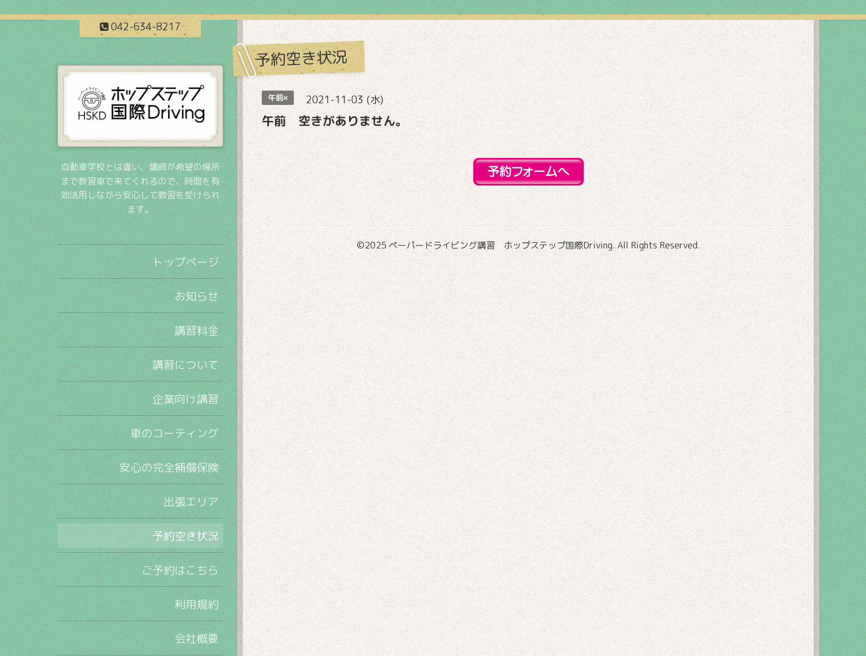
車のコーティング (174, 433)
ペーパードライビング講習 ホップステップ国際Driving (500, 245)
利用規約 (197, 604)
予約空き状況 (185, 535)
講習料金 (197, 330)
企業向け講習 (185, 398)
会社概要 (197, 638)
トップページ (185, 261)
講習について (185, 364)
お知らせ (197, 296)
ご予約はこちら (180, 570)
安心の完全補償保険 (169, 467)
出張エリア (191, 501)
